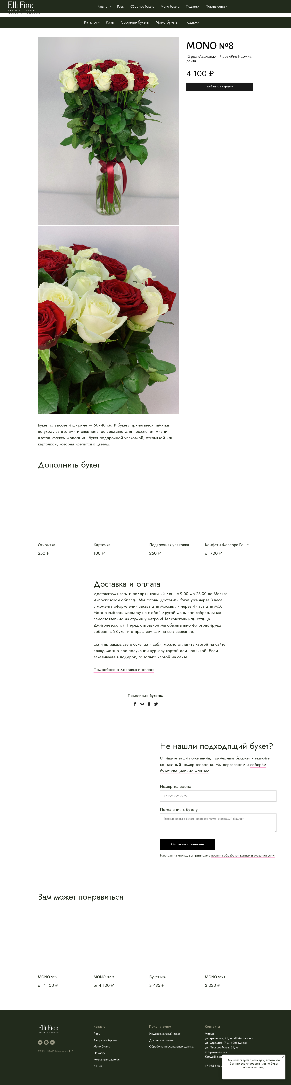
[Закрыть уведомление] (283, 1057)
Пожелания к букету (179, 809)
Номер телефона (175, 786)
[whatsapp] (46, 1042)
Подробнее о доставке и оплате (124, 669)
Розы (110, 22)
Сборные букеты (135, 22)
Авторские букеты (105, 1040)
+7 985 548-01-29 (216, 1066)
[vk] (52, 1042)
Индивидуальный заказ (213, 8)
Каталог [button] (90, 22)
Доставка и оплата (251, 8)
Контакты (277, 8)
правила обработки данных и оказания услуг (243, 855)
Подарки (192, 22)
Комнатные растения (107, 1059)
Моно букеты (167, 22)
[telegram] (40, 1042)
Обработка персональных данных (171, 1046)
